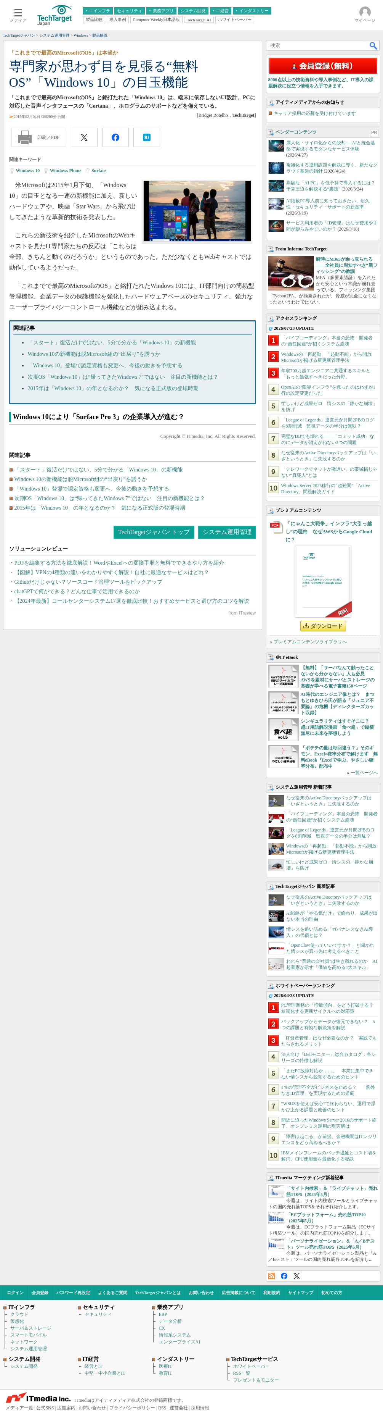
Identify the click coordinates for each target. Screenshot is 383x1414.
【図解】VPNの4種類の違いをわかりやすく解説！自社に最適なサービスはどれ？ (111, 572)
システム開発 (24, 1366)
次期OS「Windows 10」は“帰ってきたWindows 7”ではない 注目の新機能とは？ (123, 377)
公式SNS (45, 1408)
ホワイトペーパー (251, 1366)
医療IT (165, 1366)
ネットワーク (24, 1342)
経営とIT (94, 1366)
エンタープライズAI (179, 1342)
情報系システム (175, 1335)
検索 (374, 45)
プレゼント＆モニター (256, 1380)
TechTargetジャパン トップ (153, 532)
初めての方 (331, 1292)
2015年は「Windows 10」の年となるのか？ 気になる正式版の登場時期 (113, 388)
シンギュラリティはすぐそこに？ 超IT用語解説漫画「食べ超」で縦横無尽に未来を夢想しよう (337, 727)
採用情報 (200, 1408)
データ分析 (170, 1321)
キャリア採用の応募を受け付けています (315, 113)
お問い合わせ (201, 1292)
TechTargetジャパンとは (158, 1292)
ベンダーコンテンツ (296, 132)
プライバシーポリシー (132, 1408)
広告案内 (66, 1408)
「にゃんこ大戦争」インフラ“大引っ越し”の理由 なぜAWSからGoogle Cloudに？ (328, 531)
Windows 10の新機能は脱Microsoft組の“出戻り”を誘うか (94, 354)
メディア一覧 (19, 1408)
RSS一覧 (241, 1373)
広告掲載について (238, 1292)
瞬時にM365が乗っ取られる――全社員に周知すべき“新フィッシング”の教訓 (347, 265)
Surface (98, 170)
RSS (271, 1276)
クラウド (19, 1314)
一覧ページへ (364, 772)
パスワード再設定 (73, 1292)
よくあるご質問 (112, 1292)
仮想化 (17, 1321)
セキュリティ (98, 1314)
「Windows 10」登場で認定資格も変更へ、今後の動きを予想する (105, 365)
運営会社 (179, 1408)
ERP (163, 1314)
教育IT (165, 1373)
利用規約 (271, 1292)
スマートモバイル (28, 1335)
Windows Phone (66, 170)
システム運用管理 (227, 532)
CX (162, 1328)
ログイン (15, 1292)
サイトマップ (300, 1292)
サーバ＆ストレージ (30, 1328)
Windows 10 (28, 170)
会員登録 (40, 1292)
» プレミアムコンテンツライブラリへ (308, 641)
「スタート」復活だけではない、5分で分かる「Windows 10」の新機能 (112, 342)
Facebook (284, 1276)
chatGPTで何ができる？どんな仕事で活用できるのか (77, 591)
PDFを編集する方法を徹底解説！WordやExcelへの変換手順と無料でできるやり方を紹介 (119, 563)
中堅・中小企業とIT (105, 1373)
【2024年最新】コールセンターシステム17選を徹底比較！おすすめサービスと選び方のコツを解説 (131, 601)
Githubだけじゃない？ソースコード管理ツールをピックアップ (88, 582)
